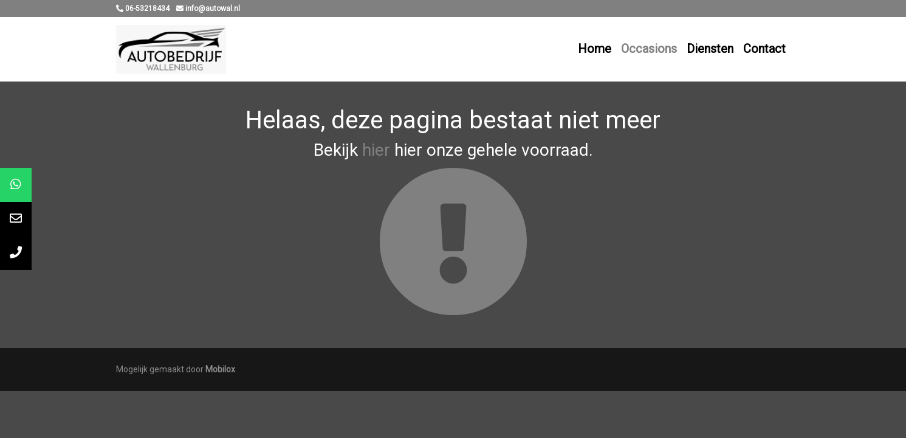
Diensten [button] (710, 48)
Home (594, 48)
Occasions (649, 48)
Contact (764, 48)
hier (376, 150)
